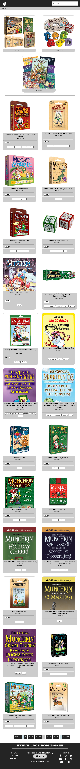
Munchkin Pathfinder (50, 306)
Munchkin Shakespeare (53, 145)
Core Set (15, 199)
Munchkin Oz (49, 415)
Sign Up (40, 756)
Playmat (66, 306)
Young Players (22, 199)
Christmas (13, 251)
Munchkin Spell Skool (62, 570)
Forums (14, 753)
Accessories (53, 251)
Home (3, 8)
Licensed (59, 674)
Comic (19, 305)
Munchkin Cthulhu (17, 413)
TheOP (64, 674)
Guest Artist (11, 147)
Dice (65, 251)
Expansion (18, 147)
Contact (14, 756)
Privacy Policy (14, 758)
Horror (20, 416)
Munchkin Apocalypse (27, 147)
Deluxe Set (30, 726)
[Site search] (65, 3)
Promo (59, 359)
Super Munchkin (52, 359)
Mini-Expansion (65, 145)
